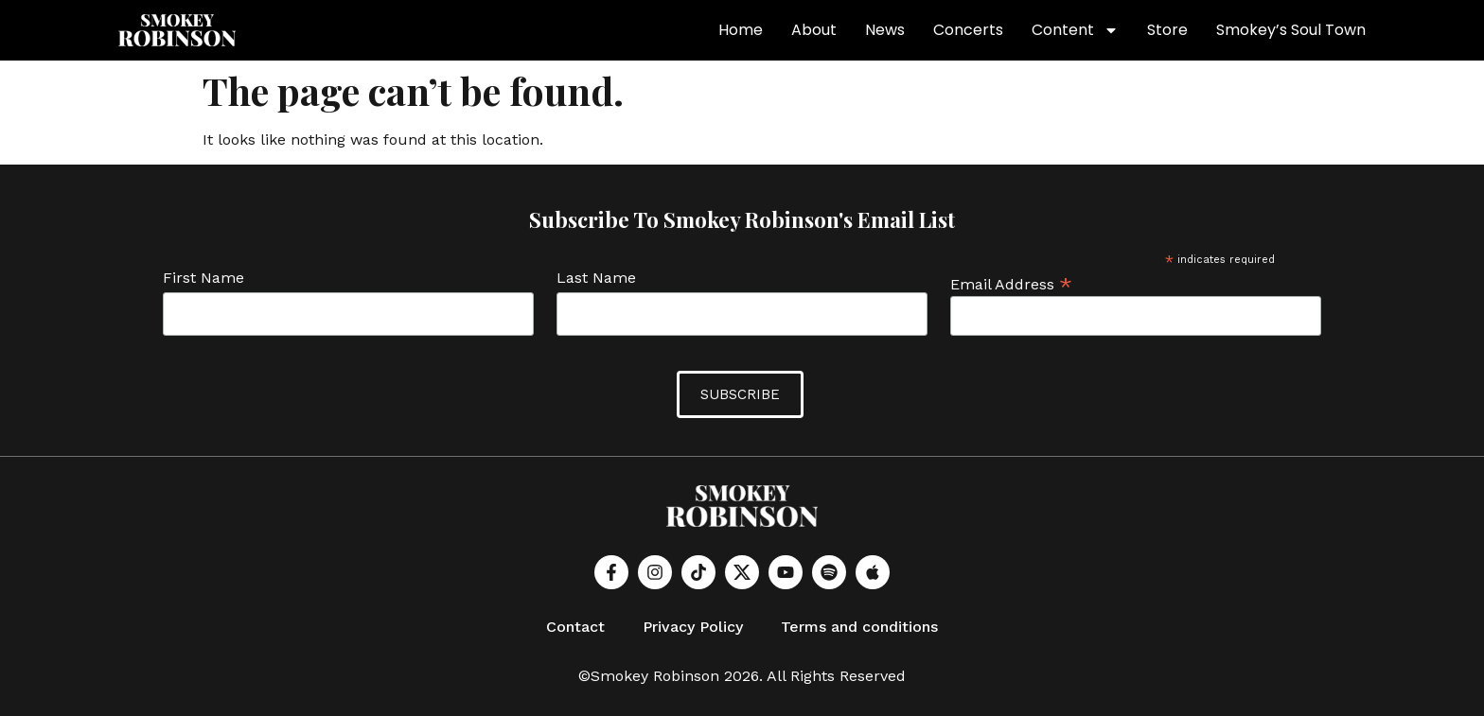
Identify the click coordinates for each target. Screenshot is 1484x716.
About (814, 30)
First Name (203, 279)
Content (1075, 30)
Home (740, 30)
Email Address (1011, 283)
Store (1167, 30)
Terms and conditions (859, 627)
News (885, 30)
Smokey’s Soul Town (1291, 30)
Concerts (968, 30)
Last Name (596, 279)
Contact (575, 627)
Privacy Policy (693, 627)
